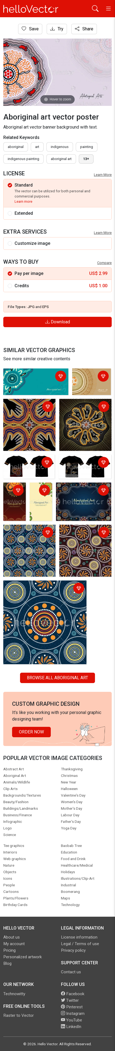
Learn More (103, 175)
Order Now (31, 731)
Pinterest (72, 1006)
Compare (104, 263)
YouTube (71, 1020)
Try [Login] (56, 28)
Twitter (70, 1000)
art (37, 147)
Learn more (23, 201)
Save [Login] (30, 28)
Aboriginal (16, 147)
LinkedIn (71, 1026)
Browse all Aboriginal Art (57, 677)
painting (86, 147)
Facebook (72, 993)
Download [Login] (57, 321)
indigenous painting (23, 159)
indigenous (60, 147)
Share (84, 28)
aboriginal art (61, 159)
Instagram (73, 1013)
